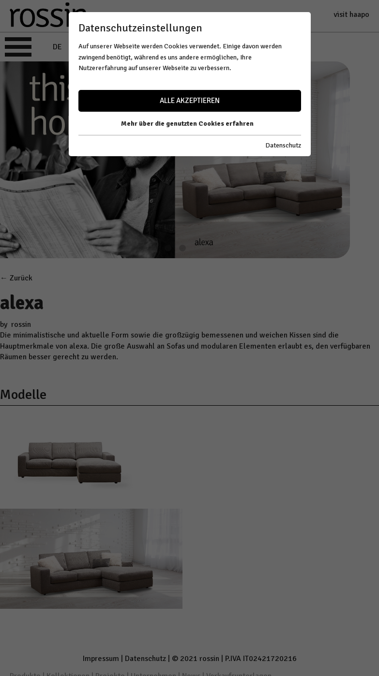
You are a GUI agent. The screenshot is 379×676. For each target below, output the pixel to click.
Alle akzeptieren (190, 100)
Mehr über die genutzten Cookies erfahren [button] (187, 123)
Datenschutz (283, 145)
